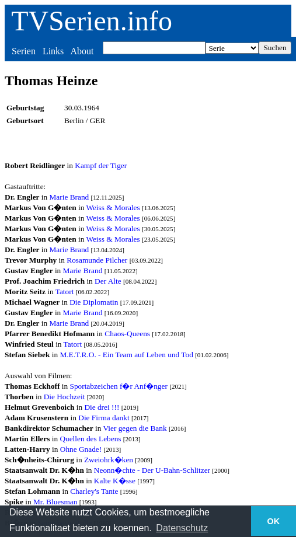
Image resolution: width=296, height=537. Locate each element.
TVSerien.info (91, 20)
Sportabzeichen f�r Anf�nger (118, 386)
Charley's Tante (94, 491)
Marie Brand (69, 197)
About (81, 51)
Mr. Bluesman (55, 501)
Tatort (64, 291)
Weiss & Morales (113, 207)
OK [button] (273, 521)
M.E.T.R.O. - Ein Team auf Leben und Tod (126, 354)
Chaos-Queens (127, 333)
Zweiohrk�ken (108, 459)
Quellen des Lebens (90, 438)
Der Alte (108, 281)
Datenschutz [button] (182, 528)
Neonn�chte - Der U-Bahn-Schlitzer (152, 470)
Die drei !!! (101, 407)
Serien (24, 51)
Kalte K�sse (114, 480)
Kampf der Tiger (101, 165)
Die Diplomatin (93, 302)
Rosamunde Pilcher (97, 260)
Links (53, 51)
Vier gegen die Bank (134, 428)
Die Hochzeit (64, 396)
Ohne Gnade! (81, 449)
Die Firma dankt (103, 417)
